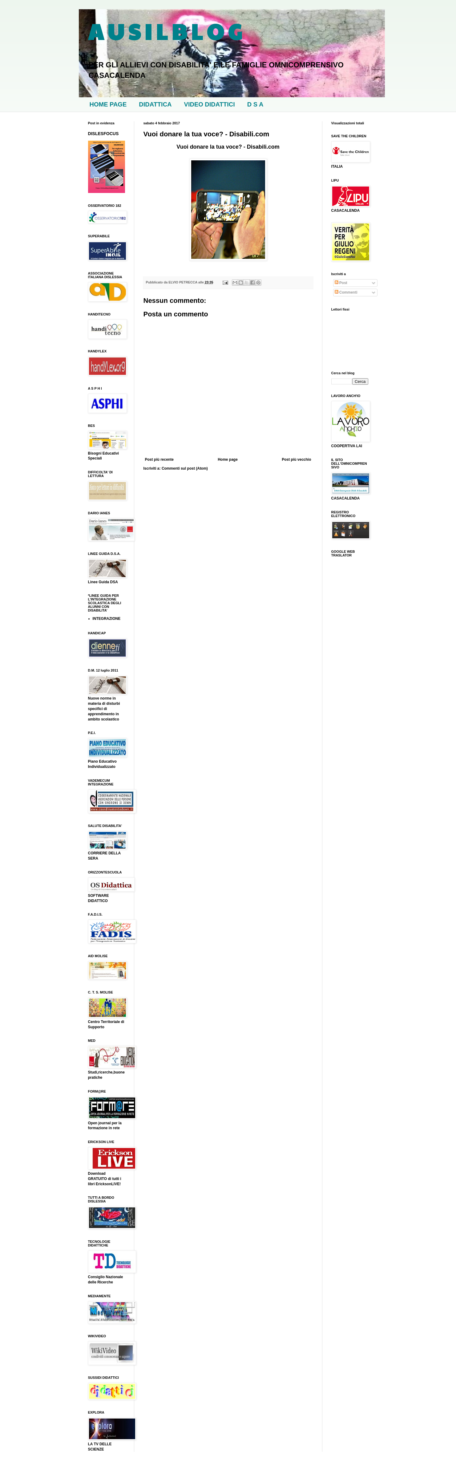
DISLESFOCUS (103, 133)
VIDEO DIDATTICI (209, 104)
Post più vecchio (296, 459)
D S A (255, 104)
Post (341, 283)
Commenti (346, 292)
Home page (228, 459)
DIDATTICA (155, 104)
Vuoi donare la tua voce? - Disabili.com (227, 147)
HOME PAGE (108, 104)
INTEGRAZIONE (107, 618)
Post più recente (159, 459)
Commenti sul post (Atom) (185, 468)
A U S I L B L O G (165, 31)
